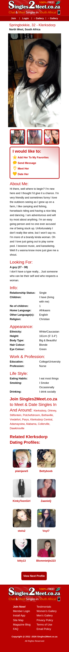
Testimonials (44, 606)
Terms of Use (44, 624)
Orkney (52, 410)
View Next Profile (34, 576)
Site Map (18, 620)
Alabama (31, 423)
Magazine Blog (22, 624)
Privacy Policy (45, 620)
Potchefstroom (31, 415)
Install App (19, 615)
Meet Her (23, 168)
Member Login (21, 611)
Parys (25, 419)
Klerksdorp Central (41, 419)
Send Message (27, 163)
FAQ (15, 629)
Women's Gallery (47, 611)
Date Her (23, 174)
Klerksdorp (40, 410)
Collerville (43, 423)
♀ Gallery (38, 18)
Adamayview (17, 423)
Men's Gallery (45, 615)
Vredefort (15, 419)
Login (25, 18)
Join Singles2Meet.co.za (33, 399)
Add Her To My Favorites (33, 157)
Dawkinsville (17, 428)
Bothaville (47, 415)
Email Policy (44, 629)
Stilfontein (15, 415)
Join (13, 18)
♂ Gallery (53, 18)
